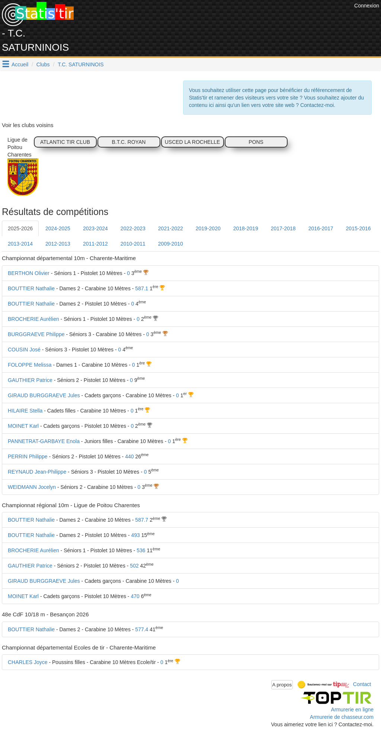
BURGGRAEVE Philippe (36, 334)
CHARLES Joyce (28, 662)
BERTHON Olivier (28, 273)
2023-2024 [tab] (95, 228)
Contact (362, 684)
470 (135, 596)
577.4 (141, 629)
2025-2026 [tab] (20, 228)
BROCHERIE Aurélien (33, 319)
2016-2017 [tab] (320, 228)
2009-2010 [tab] (170, 244)
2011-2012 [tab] (95, 244)
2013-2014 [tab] (20, 244)
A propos (282, 685)
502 (134, 566)
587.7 (141, 520)
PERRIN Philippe (28, 456)
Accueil (20, 64)
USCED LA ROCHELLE (192, 142)
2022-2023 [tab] (133, 228)
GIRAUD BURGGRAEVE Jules (44, 395)
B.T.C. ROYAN (129, 142)
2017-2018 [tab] (283, 228)
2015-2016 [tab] (358, 228)
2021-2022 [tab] (170, 228)
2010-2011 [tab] (133, 244)
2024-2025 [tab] (57, 228)
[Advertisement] (216, 18)
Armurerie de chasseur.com (342, 717)
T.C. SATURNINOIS (80, 64)
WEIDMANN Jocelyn (32, 487)
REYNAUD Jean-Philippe (37, 472)
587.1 (141, 288)
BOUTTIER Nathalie (31, 288)
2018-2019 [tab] (245, 228)
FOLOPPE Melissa (29, 365)
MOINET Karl (23, 426)
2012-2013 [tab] (57, 244)
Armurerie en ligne (352, 709)
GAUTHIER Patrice (30, 380)
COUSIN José (24, 350)
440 (129, 456)
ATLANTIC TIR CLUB (65, 142)
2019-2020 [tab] (208, 228)
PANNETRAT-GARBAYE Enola (44, 441)
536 (141, 550)
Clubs (43, 64)
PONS (256, 142)
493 (135, 535)
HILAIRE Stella (25, 411)
